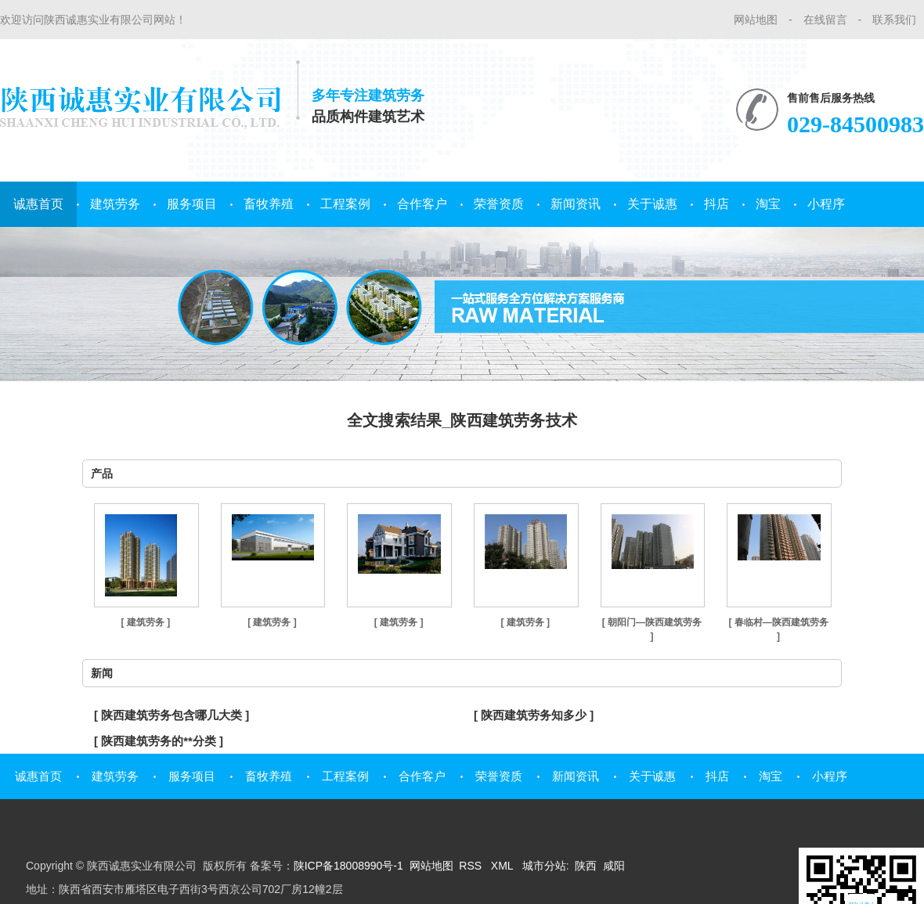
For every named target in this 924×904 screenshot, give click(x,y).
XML (503, 865)
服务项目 (192, 204)
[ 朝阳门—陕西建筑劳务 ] (652, 629)
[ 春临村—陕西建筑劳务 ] (778, 629)
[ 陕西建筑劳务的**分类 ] (158, 740)
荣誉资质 (499, 204)
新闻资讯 (575, 204)
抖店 (716, 204)
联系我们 (894, 19)
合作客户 (422, 204)
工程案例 (345, 204)
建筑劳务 (115, 204)
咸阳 (614, 865)
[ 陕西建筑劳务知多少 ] (534, 715)
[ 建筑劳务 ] (145, 622)
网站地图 (756, 19)
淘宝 (768, 204)
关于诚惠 (652, 204)
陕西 (586, 865)
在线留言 (825, 19)
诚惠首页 (38, 204)
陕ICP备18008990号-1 (348, 865)
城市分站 (544, 865)
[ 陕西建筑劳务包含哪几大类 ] (171, 715)
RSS (472, 865)
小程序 (826, 204)
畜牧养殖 (269, 204)
